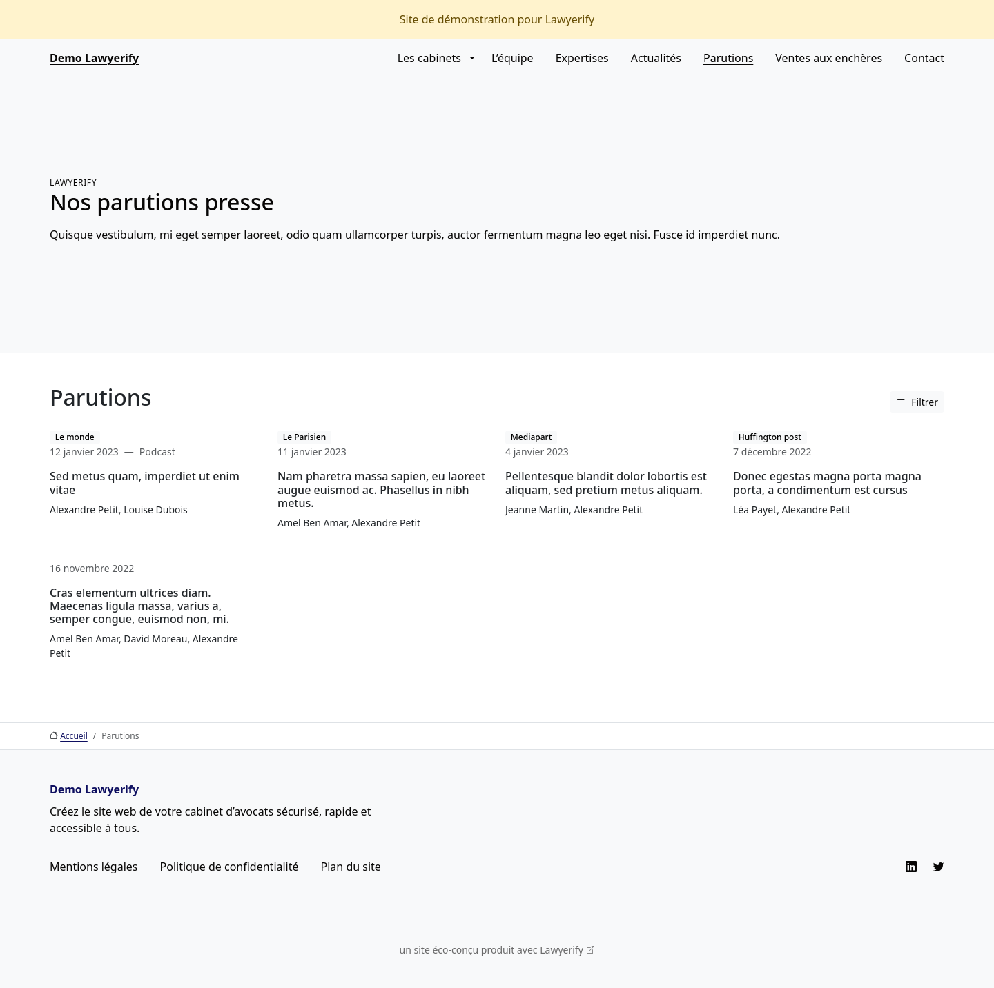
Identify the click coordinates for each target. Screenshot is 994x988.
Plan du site (351, 866)
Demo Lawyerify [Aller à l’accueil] (94, 58)
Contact (924, 58)
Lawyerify (570, 19)
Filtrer (924, 401)
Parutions (728, 58)
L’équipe (512, 58)
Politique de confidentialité (229, 866)
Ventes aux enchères (828, 58)
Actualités (656, 58)
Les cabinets (429, 58)
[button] (470, 58)
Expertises (582, 58)
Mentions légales (94, 866)
